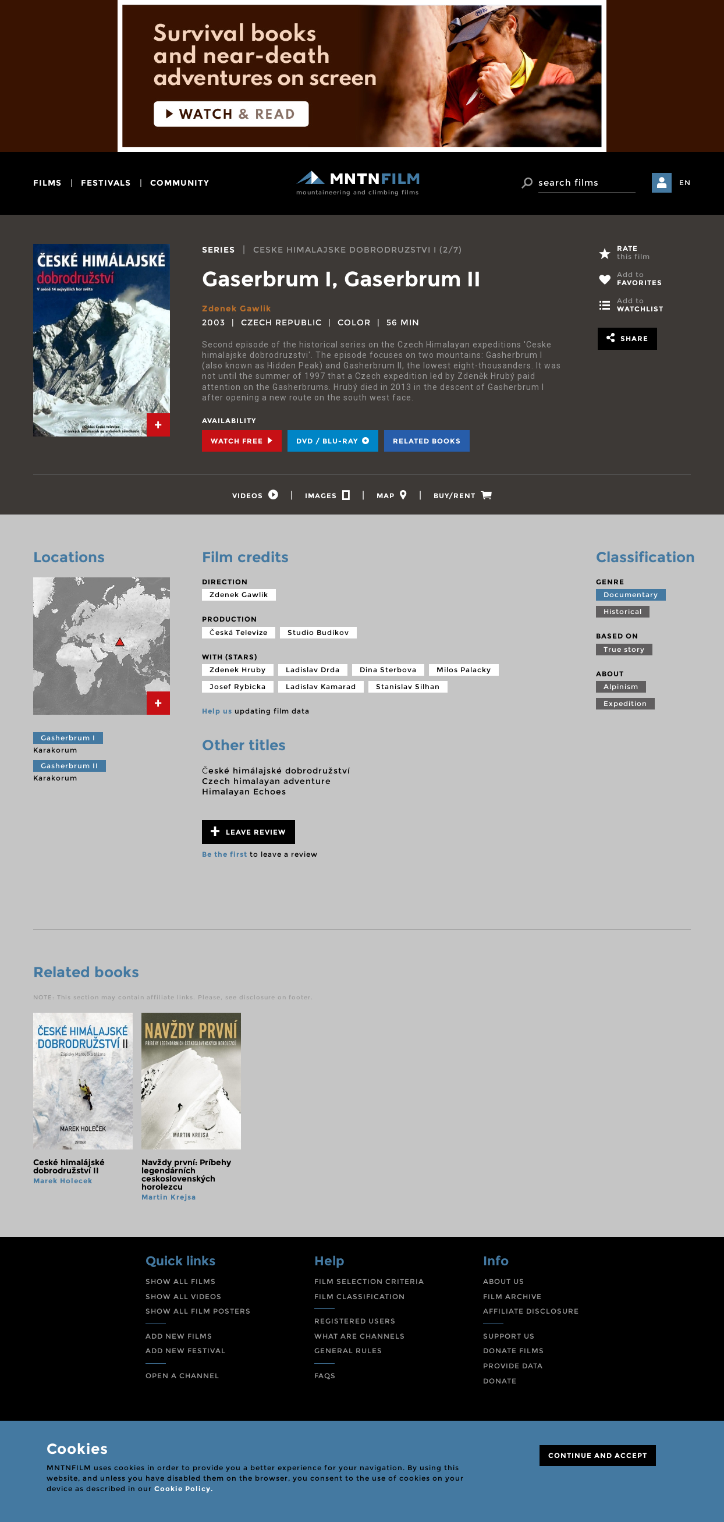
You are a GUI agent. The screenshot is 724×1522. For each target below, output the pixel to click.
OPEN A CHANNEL (182, 1375)
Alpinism (621, 686)
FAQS (325, 1375)
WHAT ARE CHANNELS (359, 1336)
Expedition (625, 703)
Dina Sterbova (388, 669)
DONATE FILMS (513, 1350)
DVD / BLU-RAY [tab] (333, 441)
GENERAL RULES (348, 1350)
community (180, 183)
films (47, 183)
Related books (427, 441)
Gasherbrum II (69, 765)
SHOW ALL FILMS (180, 1281)
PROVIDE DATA (513, 1365)
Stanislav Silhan (408, 686)
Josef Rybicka (238, 686)
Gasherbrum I (68, 737)
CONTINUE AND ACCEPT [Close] (597, 1455)
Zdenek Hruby (238, 669)
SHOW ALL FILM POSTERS (198, 1311)
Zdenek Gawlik (236, 308)
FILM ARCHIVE (512, 1296)
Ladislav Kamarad (321, 686)
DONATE (500, 1380)
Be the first (224, 854)
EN (685, 182)
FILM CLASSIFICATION (359, 1296)
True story (624, 649)
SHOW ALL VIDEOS (183, 1296)
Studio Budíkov (318, 632)
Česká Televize (239, 632)
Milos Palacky (463, 669)
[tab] (158, 425)
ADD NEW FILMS (178, 1336)
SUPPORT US (509, 1336)
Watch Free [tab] (242, 441)
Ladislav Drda (313, 669)
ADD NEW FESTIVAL (185, 1350)
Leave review (248, 831)
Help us (217, 711)
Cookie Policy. (183, 1488)
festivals (106, 183)
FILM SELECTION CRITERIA (369, 1281)
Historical (623, 611)
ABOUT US (503, 1281)
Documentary (631, 594)
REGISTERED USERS (355, 1321)
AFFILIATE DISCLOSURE (531, 1311)
